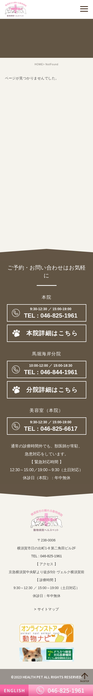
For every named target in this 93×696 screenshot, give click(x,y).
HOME (39, 64)
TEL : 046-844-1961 (46, 369)
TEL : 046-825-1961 (46, 556)
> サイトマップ (46, 609)
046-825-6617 (46, 426)
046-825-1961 (46, 313)
